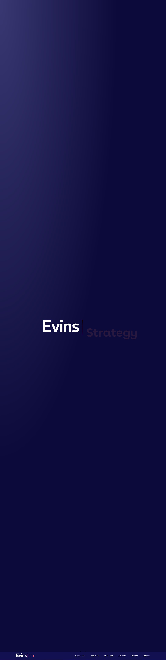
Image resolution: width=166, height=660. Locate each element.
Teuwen (134, 656)
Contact (146, 656)
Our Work (95, 656)
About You (108, 656)
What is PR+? (80, 656)
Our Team (122, 656)
